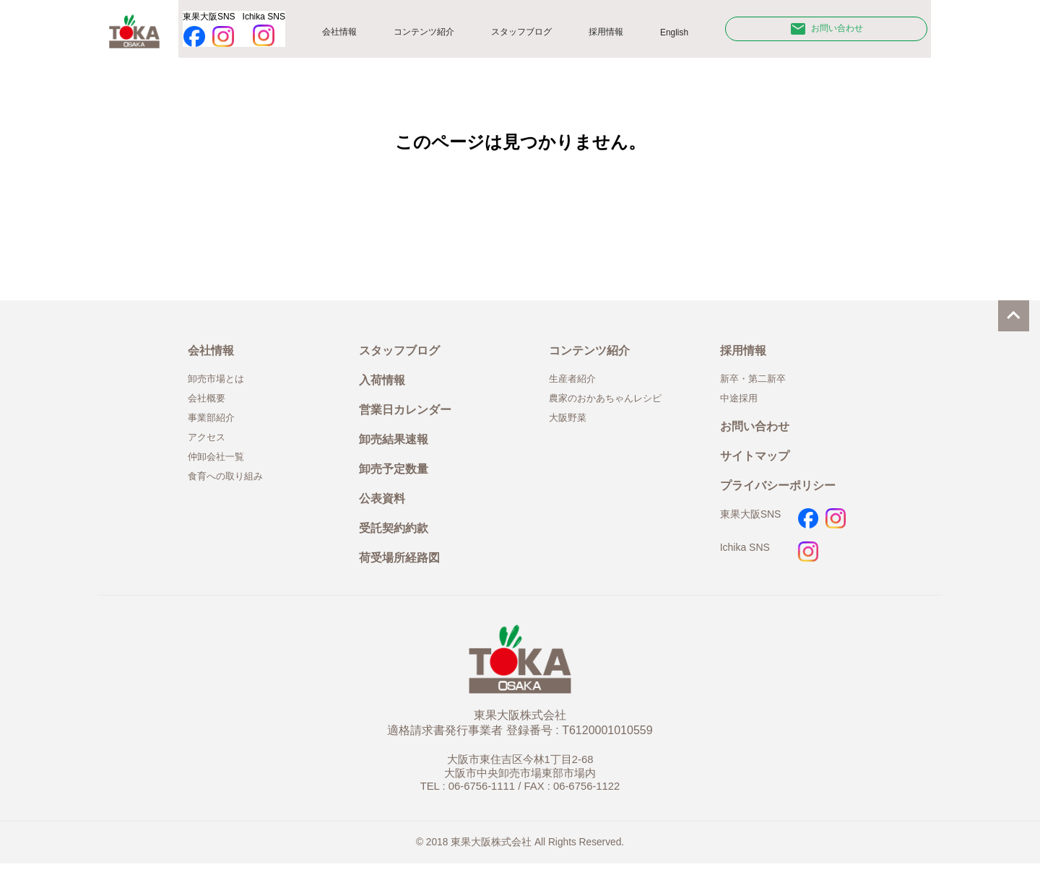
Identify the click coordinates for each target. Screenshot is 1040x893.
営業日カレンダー (411, 423)
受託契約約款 (398, 553)
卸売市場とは (220, 388)
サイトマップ (759, 472)
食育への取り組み (231, 493)
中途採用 (741, 409)
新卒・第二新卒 (758, 388)
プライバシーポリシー (785, 505)
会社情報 (344, 34)
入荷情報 (385, 390)
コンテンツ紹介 (429, 34)
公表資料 (385, 520)
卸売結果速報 (398, 455)
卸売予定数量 (398, 488)
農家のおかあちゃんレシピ (614, 409)
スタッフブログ (530, 34)
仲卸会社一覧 (220, 472)
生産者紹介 (576, 388)
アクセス (209, 451)
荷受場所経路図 (404, 585)
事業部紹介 (215, 430)
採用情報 (617, 34)
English (684, 35)
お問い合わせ (830, 31)
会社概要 (209, 409)
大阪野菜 (570, 430)
